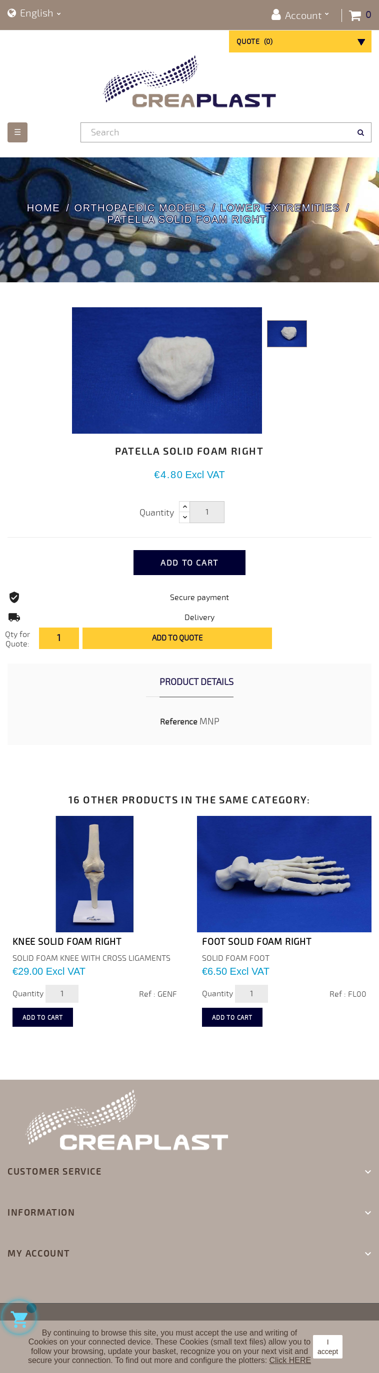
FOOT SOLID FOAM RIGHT (257, 941)
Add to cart (189, 563)
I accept (328, 1346)
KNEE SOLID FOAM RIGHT (67, 941)
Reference (179, 722)
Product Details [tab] (197, 682)
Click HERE (291, 1360)
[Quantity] (207, 512)
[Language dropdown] (34, 13)
